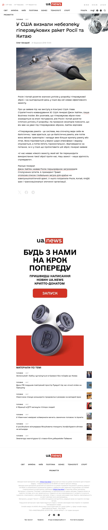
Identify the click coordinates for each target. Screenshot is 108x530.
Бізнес (44, 10)
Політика (33, 10)
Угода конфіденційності (57, 519)
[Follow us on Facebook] (97, 11)
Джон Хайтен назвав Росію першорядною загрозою (45, 169)
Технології (56, 10)
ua (91, 10)
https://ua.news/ (45, 481)
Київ (24, 10)
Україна (14, 10)
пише (86, 112)
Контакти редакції (77, 519)
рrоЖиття (8, 15)
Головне (19, 19)
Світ (6, 10)
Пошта (84, 10)
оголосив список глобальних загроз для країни (43, 175)
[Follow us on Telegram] (101, 11)
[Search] (105, 10)
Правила (40, 519)
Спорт (67, 10)
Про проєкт (28, 519)
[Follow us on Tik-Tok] (94, 11)
